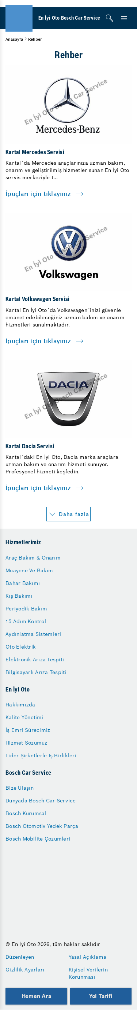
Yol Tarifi (101, 996)
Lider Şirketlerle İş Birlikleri (40, 755)
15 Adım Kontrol (25, 621)
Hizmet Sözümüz (26, 743)
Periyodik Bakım (26, 608)
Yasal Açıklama (88, 957)
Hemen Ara (36, 996)
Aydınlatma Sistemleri (33, 634)
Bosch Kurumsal (25, 813)
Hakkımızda (20, 704)
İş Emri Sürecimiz (27, 730)
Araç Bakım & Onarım (33, 557)
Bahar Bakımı (22, 583)
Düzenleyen (19, 957)
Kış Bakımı (19, 596)
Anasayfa (14, 39)
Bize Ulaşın (19, 788)
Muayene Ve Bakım (29, 570)
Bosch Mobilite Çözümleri (37, 838)
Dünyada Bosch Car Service (40, 800)
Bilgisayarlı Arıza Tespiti (35, 672)
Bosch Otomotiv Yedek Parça (42, 826)
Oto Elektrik (20, 647)
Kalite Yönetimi (24, 717)
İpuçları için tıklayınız (38, 194)
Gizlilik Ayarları (24, 969)
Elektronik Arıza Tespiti (34, 659)
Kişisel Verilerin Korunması (88, 973)
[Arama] (109, 18)
